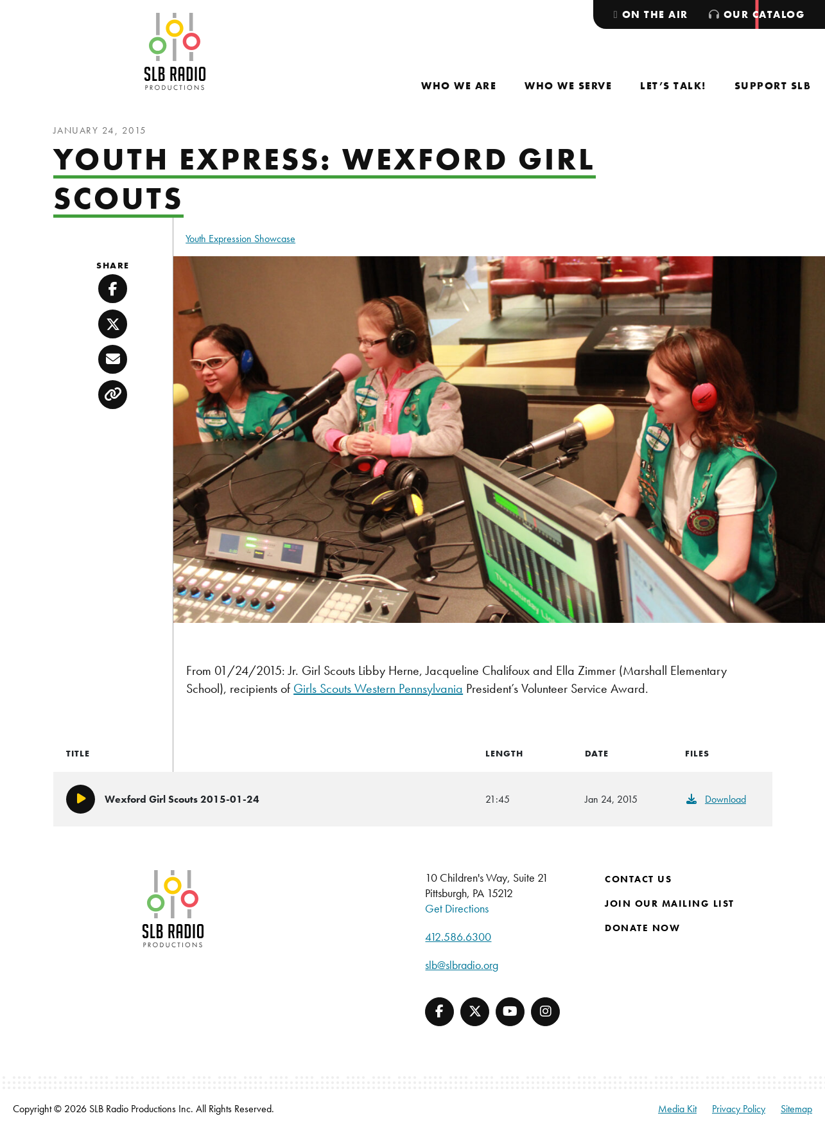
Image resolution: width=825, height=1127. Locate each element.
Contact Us (638, 879)
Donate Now (642, 928)
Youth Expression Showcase (240, 238)
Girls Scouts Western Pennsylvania (378, 688)
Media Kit (677, 1108)
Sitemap (796, 1108)
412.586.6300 (458, 936)
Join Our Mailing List (669, 903)
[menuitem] (458, 85)
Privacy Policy (738, 1108)
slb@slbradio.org (461, 964)
